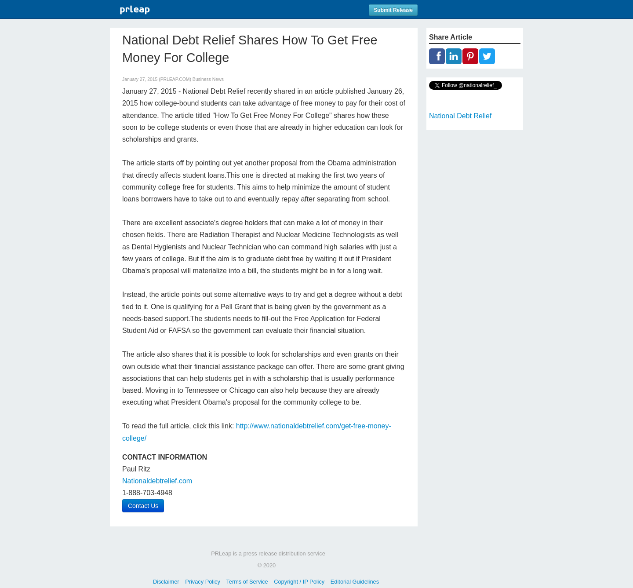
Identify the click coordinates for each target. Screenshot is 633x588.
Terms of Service (247, 581)
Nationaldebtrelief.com (157, 481)
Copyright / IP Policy (299, 581)
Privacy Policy (202, 581)
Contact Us (143, 505)
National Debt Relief (460, 116)
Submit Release (393, 10)
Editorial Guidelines (355, 581)
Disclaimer (166, 581)
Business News (208, 79)
